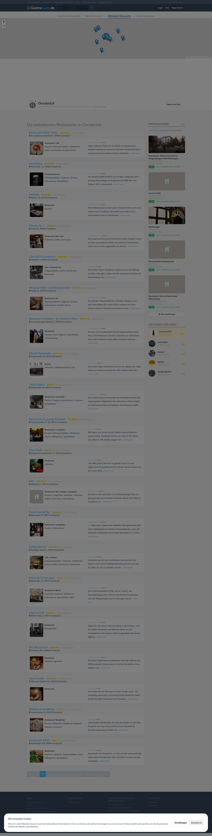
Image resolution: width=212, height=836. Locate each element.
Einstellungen (181, 822)
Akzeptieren (196, 822)
